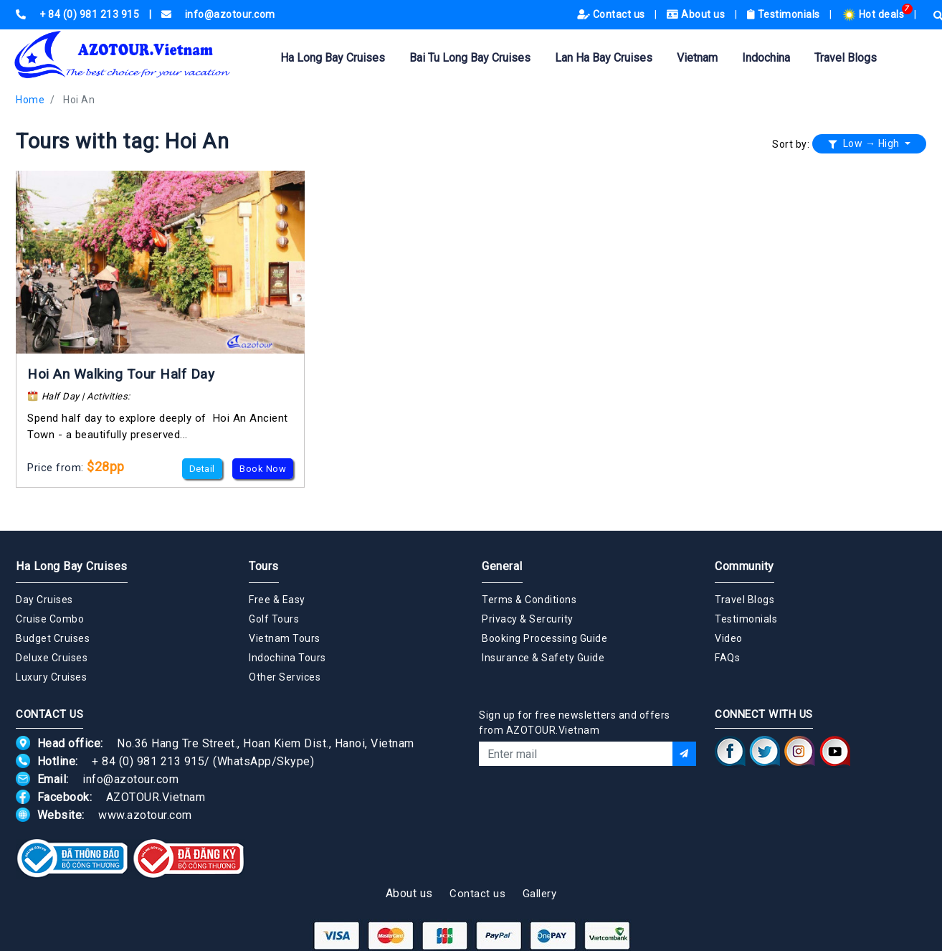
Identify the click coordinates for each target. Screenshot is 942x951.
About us (697, 14)
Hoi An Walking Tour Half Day (120, 374)
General (502, 566)
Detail (202, 468)
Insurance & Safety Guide (543, 657)
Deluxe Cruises (51, 657)
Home (30, 99)
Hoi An (79, 99)
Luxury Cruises (51, 677)
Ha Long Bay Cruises (332, 58)
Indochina (766, 58)
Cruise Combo (50, 619)
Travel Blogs (845, 58)
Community (744, 566)
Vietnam (697, 58)
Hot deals (874, 14)
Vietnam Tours (284, 638)
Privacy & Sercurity (528, 619)
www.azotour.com (145, 815)
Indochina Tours (287, 657)
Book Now (262, 468)
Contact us (612, 14)
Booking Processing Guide (544, 638)
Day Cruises (44, 599)
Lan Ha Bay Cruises (603, 58)
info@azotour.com (130, 779)
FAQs (727, 657)
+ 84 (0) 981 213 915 (148, 761)
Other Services (284, 677)
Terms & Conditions (529, 599)
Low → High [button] (865, 143)
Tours (264, 566)
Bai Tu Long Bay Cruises (470, 58)
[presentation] (588, 805)
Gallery (540, 893)
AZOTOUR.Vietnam (156, 797)
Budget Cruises (53, 638)
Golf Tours (274, 619)
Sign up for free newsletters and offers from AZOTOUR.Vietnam (574, 722)
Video (729, 638)
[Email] (575, 754)
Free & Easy (277, 599)
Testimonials (785, 14)
